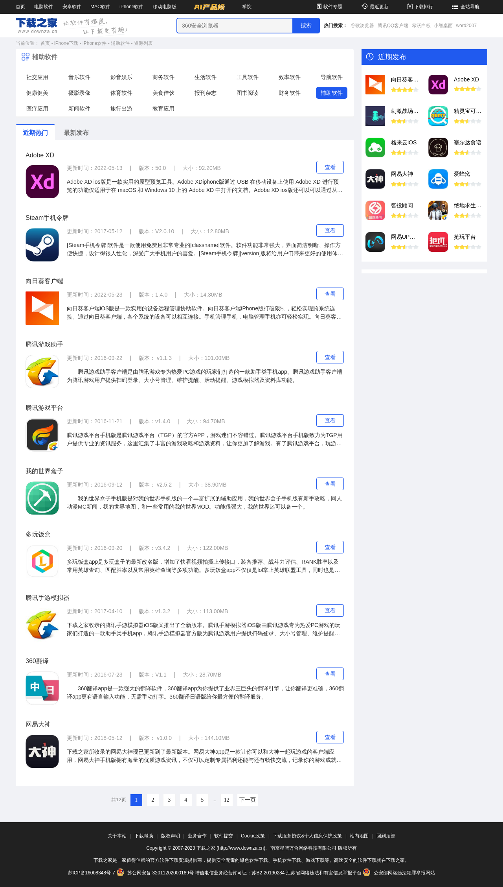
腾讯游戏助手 (44, 344)
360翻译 (37, 661)
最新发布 (76, 132)
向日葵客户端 (44, 281)
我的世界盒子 (44, 471)
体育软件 (121, 93)
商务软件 (163, 77)
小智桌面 (443, 25)
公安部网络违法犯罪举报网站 (399, 873)
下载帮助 (143, 836)
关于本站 (117, 836)
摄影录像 (79, 93)
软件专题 (328, 6)
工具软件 (248, 77)
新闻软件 (79, 108)
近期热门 (35, 132)
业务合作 (197, 836)
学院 (247, 6)
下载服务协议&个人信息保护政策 (307, 836)
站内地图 (359, 836)
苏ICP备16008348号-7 (91, 873)
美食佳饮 (163, 93)
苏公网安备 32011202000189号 (155, 873)
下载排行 (419, 6)
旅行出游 (121, 108)
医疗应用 (37, 108)
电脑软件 (43, 6)
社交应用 (37, 77)
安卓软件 (71, 6)
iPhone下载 (66, 43)
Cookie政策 (253, 836)
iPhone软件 (131, 6)
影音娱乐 (121, 77)
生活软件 (206, 77)
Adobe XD (40, 155)
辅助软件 (120, 43)
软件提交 (223, 836)
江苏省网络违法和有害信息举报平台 (324, 873)
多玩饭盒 (38, 534)
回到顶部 (385, 836)
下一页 (247, 800)
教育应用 (163, 108)
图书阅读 (248, 93)
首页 (20, 6)
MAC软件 (100, 6)
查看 (330, 167)
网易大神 (38, 724)
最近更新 (374, 6)
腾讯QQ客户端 (393, 25)
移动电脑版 (164, 6)
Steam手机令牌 (47, 217)
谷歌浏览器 (362, 25)
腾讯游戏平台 (44, 407)
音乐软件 (79, 77)
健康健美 (37, 93)
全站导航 (464, 6)
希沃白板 (421, 25)
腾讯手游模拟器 (48, 597)
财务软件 (290, 93)
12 (226, 800)
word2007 (466, 25)
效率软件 (290, 77)
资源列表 (143, 43)
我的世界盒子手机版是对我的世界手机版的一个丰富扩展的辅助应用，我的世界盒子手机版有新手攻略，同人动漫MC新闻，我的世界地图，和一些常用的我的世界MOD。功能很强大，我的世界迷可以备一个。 (204, 502)
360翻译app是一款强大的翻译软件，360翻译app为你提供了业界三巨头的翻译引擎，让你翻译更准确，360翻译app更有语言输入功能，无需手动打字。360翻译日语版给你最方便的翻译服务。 (205, 692)
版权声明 (170, 836)
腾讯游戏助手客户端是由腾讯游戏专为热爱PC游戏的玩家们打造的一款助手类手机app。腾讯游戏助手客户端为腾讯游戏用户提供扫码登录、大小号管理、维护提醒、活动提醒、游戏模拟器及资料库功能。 (204, 376)
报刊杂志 (206, 93)
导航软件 (332, 77)
